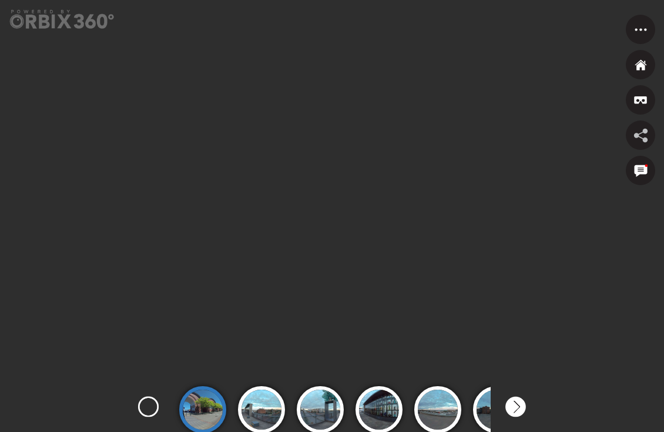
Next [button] (515, 407)
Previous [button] (148, 407)
